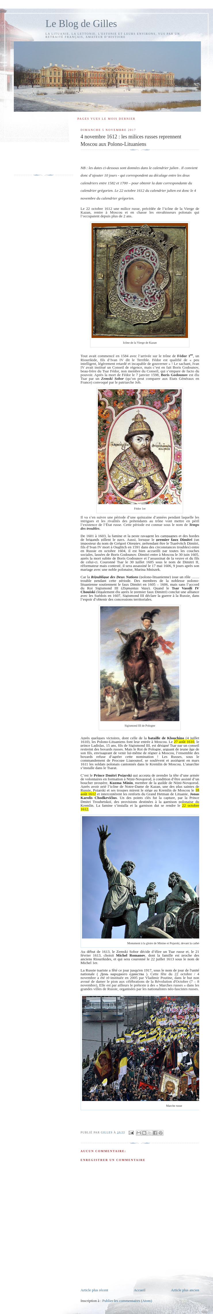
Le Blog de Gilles (81, 23)
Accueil (139, 1290)
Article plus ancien (185, 1290)
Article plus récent (94, 1290)
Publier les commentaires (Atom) (127, 1300)
